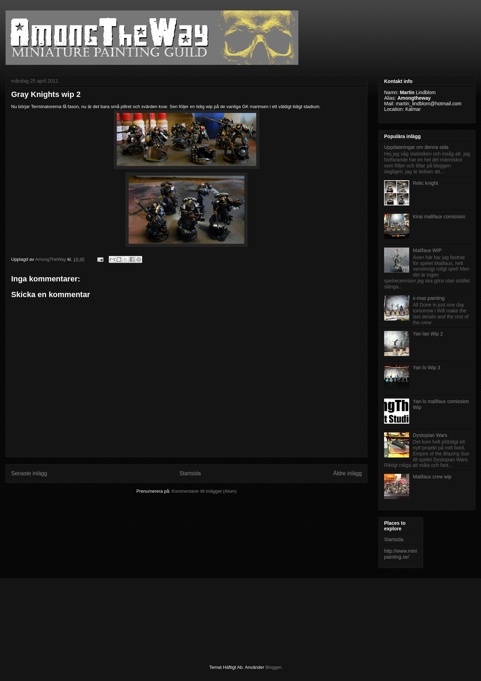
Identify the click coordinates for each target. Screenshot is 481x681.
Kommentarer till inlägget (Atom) (203, 491)
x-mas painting (429, 298)
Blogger (273, 667)
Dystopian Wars (430, 435)
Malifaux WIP (427, 250)
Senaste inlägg (29, 473)
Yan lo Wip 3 (426, 367)
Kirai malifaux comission (439, 216)
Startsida (190, 473)
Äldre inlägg (347, 473)
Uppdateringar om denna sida (416, 147)
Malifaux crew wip (432, 476)
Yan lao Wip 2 (428, 333)
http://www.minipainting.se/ (400, 554)
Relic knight (425, 183)
